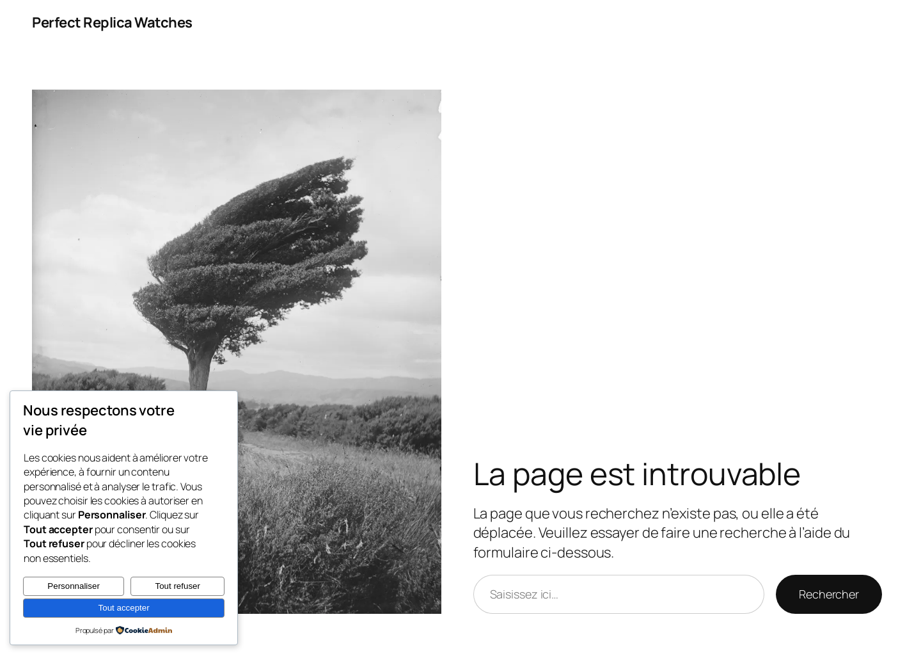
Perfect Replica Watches (112, 22)
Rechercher (829, 594)
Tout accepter (124, 608)
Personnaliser (73, 586)
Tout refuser (177, 586)
